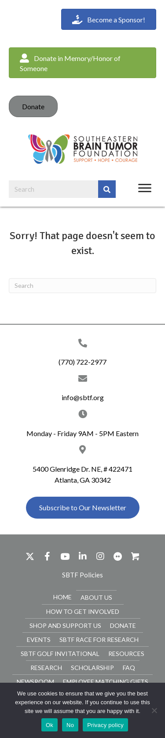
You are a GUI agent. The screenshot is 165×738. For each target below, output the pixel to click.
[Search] (82, 285)
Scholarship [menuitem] (92, 667)
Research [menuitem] (46, 667)
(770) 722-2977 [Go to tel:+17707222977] (82, 362)
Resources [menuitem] (126, 653)
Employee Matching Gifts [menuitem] (105, 681)
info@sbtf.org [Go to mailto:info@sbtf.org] (83, 397)
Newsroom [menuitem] (35, 681)
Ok (49, 725)
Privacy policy (105, 725)
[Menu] (145, 188)
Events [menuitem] (39, 639)
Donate (33, 106)
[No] (154, 710)
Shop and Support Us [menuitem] (65, 625)
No (70, 725)
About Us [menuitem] (96, 597)
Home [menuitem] (62, 597)
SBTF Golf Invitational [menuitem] (60, 653)
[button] (82, 62)
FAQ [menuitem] (129, 667)
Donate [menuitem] (123, 625)
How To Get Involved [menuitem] (82, 611)
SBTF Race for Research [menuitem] (99, 639)
